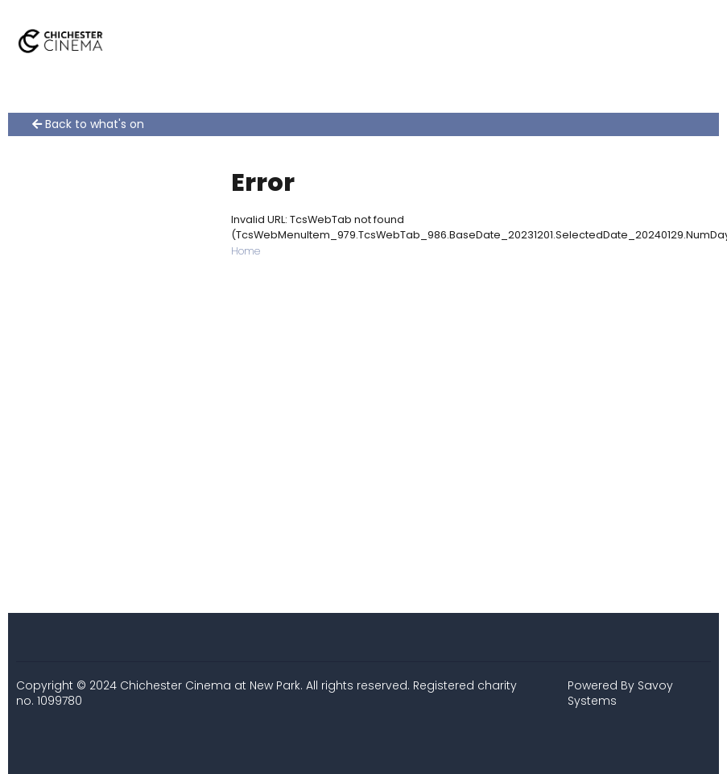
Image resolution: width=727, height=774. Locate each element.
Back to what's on (88, 124)
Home (245, 251)
